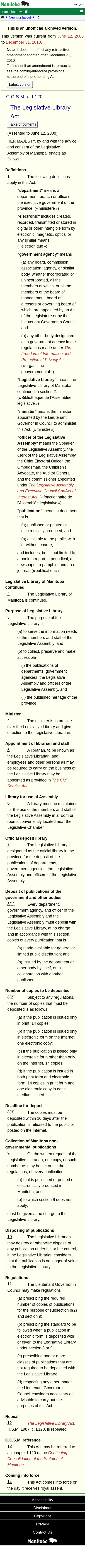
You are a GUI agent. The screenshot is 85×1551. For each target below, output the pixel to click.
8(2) (10, 997)
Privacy (42, 1524)
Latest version (20, 84)
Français (78, 4)
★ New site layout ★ (20, 17)
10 (9, 1236)
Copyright (42, 1516)
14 (9, 1482)
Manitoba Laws (14, 11)
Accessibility (42, 1500)
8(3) (10, 1112)
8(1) (10, 904)
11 (9, 1284)
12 (9, 1423)
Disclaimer (42, 1508)
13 (9, 1446)
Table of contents (22, 124)
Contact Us (42, 1532)
